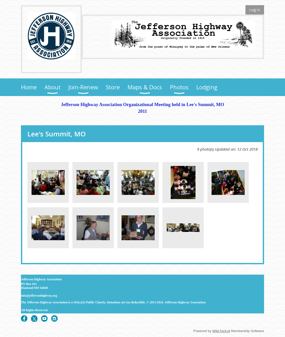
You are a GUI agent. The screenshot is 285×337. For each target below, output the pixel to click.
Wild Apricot (221, 331)
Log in (254, 9)
